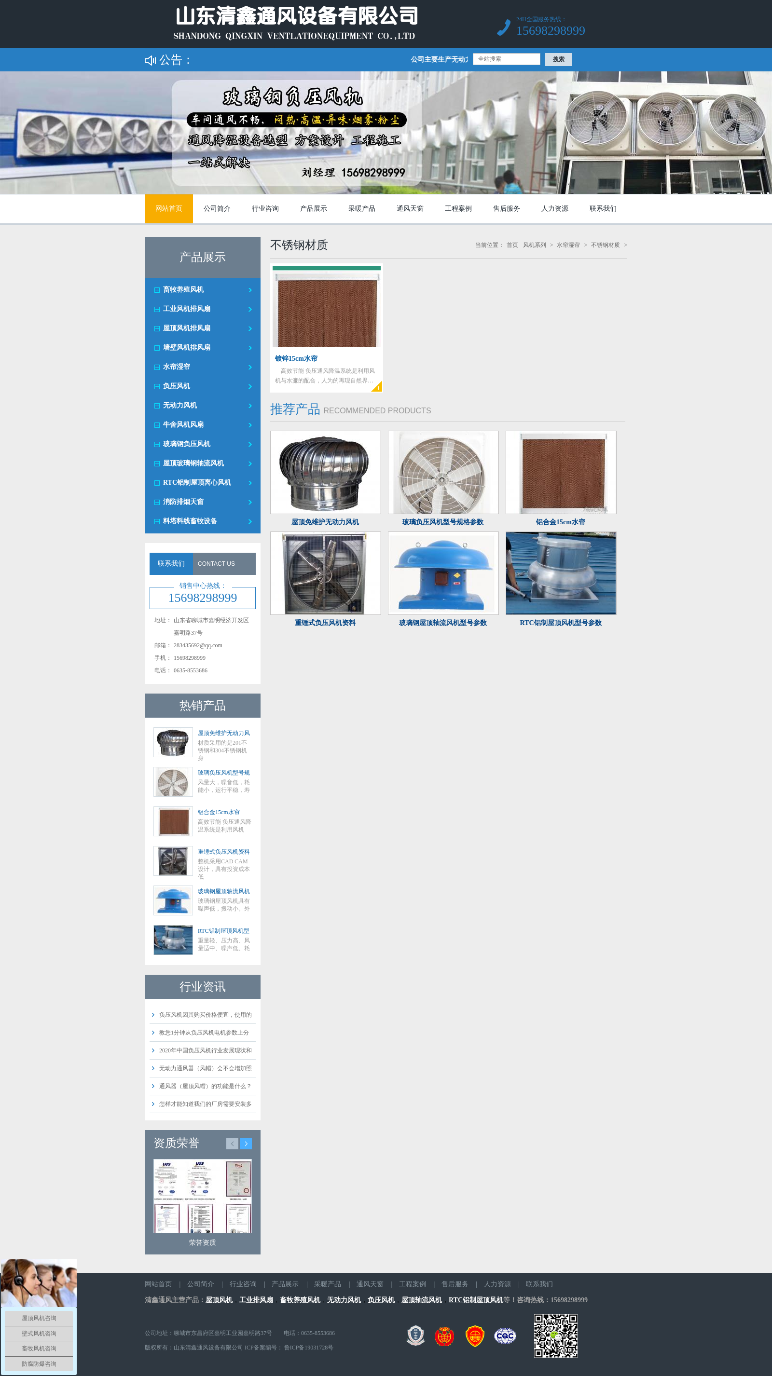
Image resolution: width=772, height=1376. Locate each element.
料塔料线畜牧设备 (190, 521)
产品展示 (313, 208)
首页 (512, 245)
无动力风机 (180, 405)
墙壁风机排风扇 (186, 347)
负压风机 (176, 386)
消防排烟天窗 (183, 501)
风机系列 (534, 245)
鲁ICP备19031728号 (308, 1347)
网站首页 (168, 208)
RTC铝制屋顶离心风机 (197, 482)
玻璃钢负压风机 (186, 444)
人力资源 (554, 208)
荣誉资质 (202, 1242)
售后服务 (506, 208)
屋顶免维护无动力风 (224, 733)
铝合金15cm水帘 (219, 812)
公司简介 (217, 208)
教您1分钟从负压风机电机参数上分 (204, 1032)
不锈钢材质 (605, 245)
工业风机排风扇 (186, 309)
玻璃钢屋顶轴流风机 (224, 891)
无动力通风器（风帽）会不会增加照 (205, 1068)
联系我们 (603, 208)
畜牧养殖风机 (183, 289)
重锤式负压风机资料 (224, 851)
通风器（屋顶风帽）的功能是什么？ (205, 1086)
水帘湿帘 (176, 366)
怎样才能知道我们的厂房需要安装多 (205, 1104)
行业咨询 (265, 208)
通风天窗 (410, 208)
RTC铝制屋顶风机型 (223, 930)
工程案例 (458, 208)
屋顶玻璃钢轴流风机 (193, 463)
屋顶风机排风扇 (186, 328)
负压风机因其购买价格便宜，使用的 (205, 1014)
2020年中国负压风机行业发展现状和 (205, 1050)
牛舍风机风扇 (183, 424)
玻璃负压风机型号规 (224, 772)
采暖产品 (361, 208)
